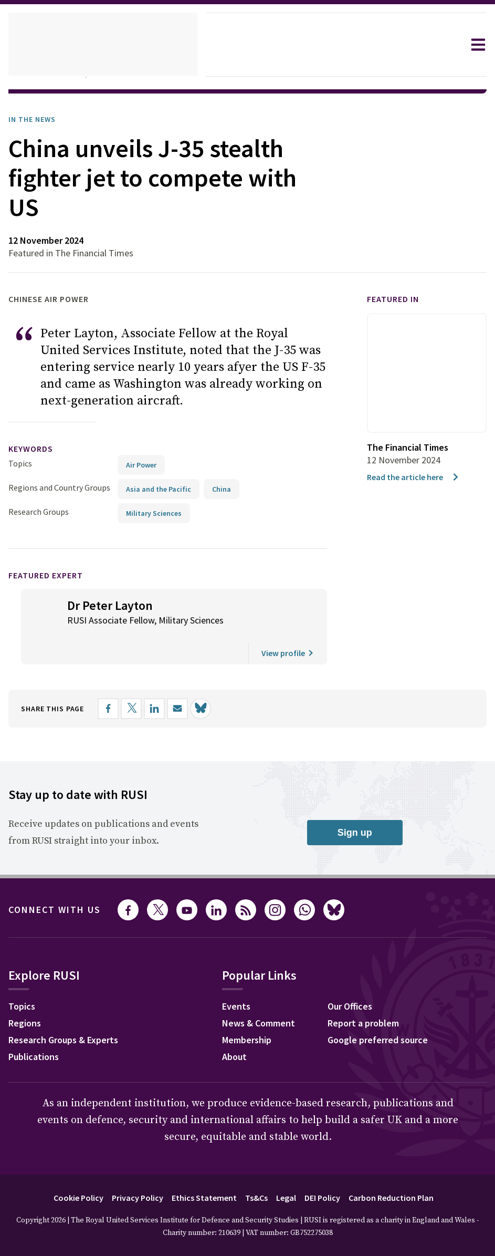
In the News (35, 119)
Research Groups (41, 511)
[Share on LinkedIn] (165, 708)
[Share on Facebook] (119, 708)
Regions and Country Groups (60, 487)
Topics (20, 463)
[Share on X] (142, 708)
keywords (35, 448)
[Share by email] (188, 708)
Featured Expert (52, 574)
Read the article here (416, 476)
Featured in (397, 299)
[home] (102, 45)
